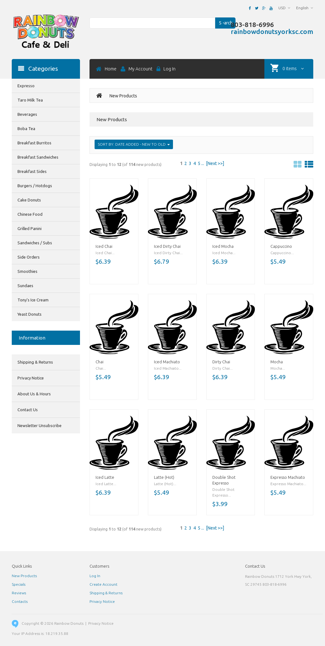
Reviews (19, 593)
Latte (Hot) (164, 477)
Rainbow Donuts (68, 623)
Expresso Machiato (287, 477)
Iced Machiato (167, 361)
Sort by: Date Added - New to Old (134, 144)
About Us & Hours (34, 394)
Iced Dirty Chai (167, 246)
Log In (95, 576)
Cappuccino (281, 246)
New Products (24, 576)
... (202, 163)
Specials (18, 584)
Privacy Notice (30, 378)
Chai (99, 361)
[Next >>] (215, 163)
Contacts (20, 601)
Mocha (276, 361)
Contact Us (27, 409)
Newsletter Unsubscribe (39, 425)
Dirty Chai (221, 361)
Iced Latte (105, 477)
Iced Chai (104, 246)
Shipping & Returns (35, 362)
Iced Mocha (223, 246)
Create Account (103, 584)
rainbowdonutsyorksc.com (272, 31)
